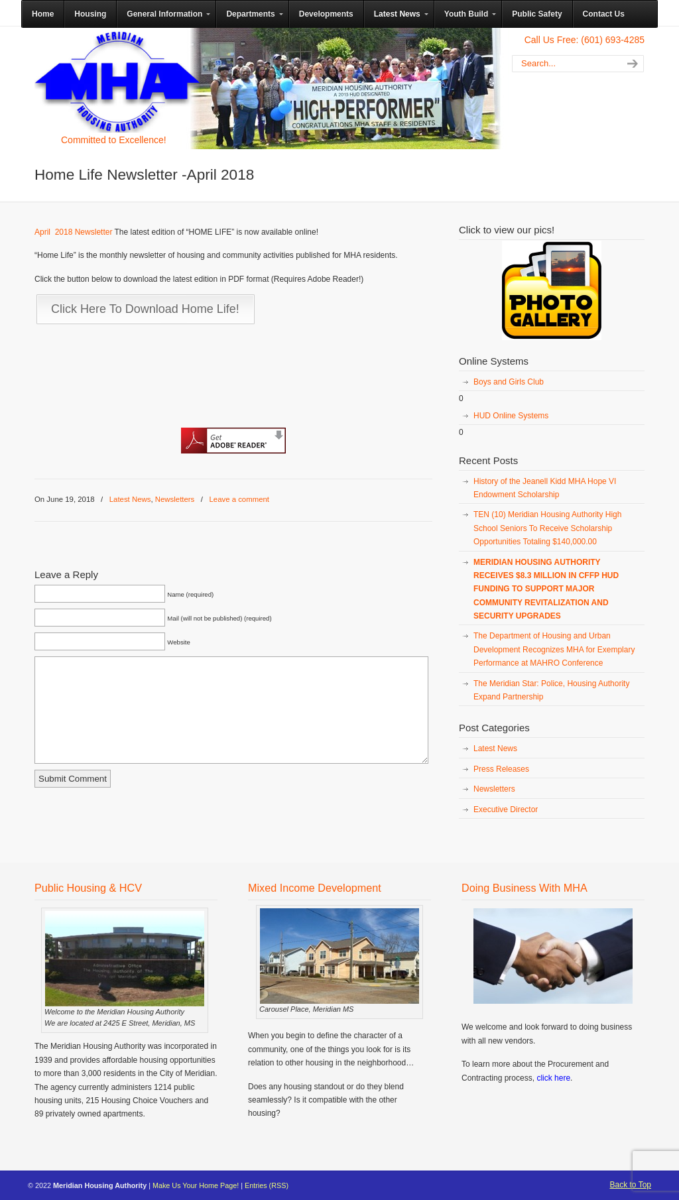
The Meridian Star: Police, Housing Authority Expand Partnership (551, 690)
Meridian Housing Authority (117, 81)
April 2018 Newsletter (73, 232)
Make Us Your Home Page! (196, 1185)
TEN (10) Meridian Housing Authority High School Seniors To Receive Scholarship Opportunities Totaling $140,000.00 (547, 528)
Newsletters (175, 499)
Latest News (130, 499)
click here (553, 1078)
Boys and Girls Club (508, 382)
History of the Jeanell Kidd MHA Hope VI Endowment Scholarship (544, 488)
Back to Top (630, 1184)
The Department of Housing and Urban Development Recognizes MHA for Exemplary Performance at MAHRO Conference (554, 649)
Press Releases (501, 769)
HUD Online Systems (510, 415)
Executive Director (505, 809)
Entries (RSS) (266, 1185)
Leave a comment (239, 499)
